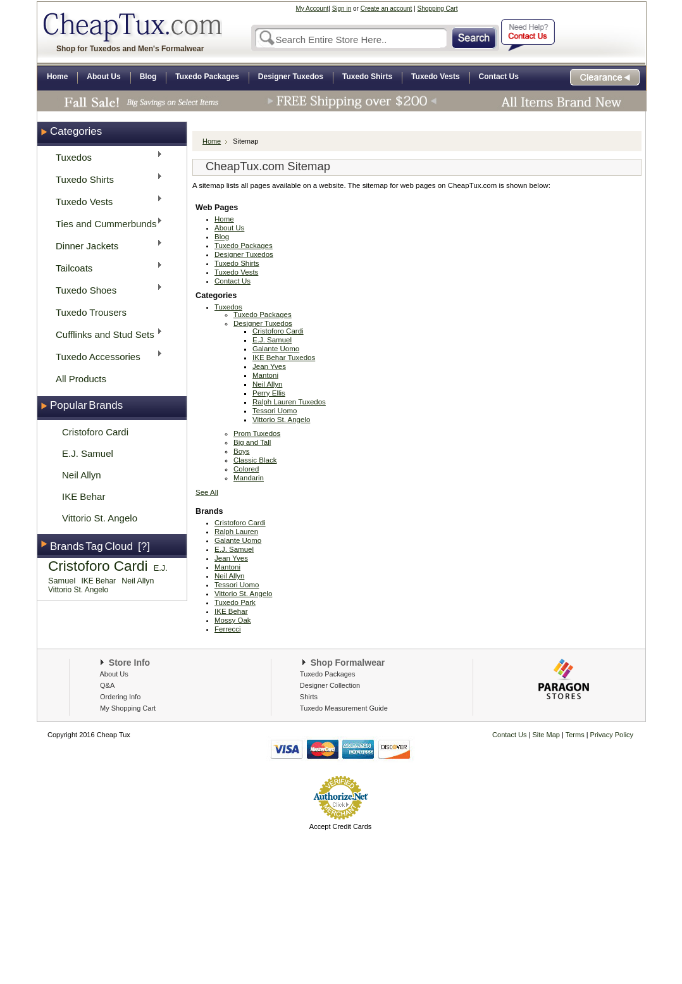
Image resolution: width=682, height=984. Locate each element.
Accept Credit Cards (340, 826)
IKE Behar (83, 496)
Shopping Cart (438, 8)
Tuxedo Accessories (105, 356)
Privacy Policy (611, 734)
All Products (81, 378)
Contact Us (509, 734)
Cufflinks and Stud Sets (105, 334)
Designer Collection (330, 685)
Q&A (107, 685)
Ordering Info (120, 697)
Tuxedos (105, 157)
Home (211, 141)
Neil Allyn (81, 475)
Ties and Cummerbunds (105, 223)
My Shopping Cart (128, 708)
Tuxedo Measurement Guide (344, 708)
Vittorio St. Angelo (99, 518)
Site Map (546, 734)
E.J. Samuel (87, 453)
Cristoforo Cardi (95, 432)
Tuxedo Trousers (91, 312)
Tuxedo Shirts (105, 179)
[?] (144, 546)
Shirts (309, 697)
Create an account (386, 8)
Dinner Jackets (105, 245)
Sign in (342, 8)
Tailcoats (105, 267)
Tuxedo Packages (328, 674)
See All (206, 492)
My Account (312, 8)
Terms (576, 734)
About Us (113, 674)
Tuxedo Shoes (105, 289)
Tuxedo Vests (105, 201)
